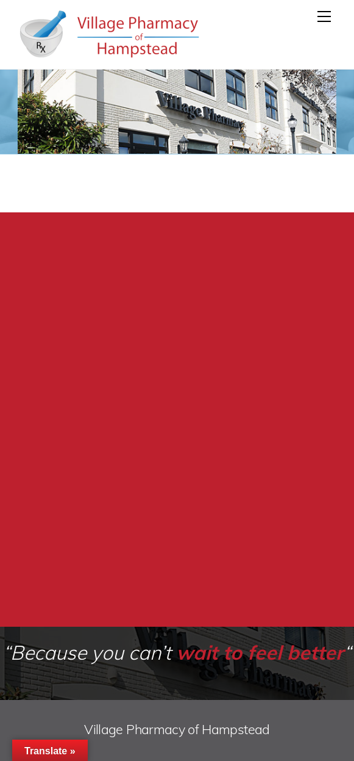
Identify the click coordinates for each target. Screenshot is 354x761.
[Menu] (324, 16)
